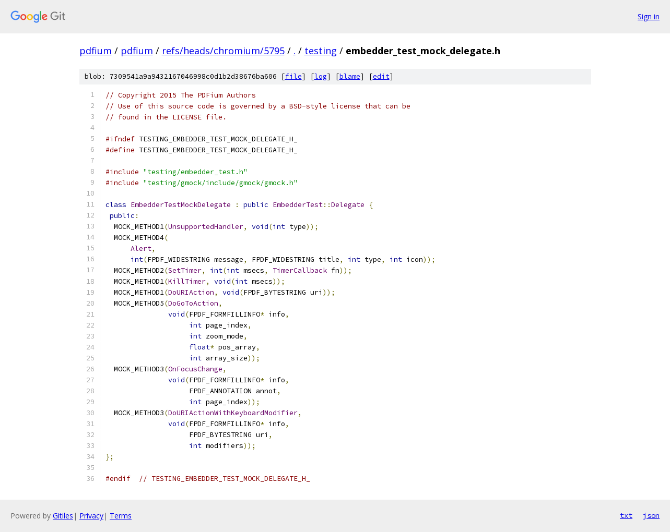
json (651, 515)
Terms (121, 516)
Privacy (91, 516)
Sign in (649, 16)
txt (626, 515)
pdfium (95, 50)
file (293, 76)
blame (349, 76)
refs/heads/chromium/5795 (223, 50)
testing (320, 50)
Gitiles (63, 516)
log (320, 76)
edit (381, 76)
